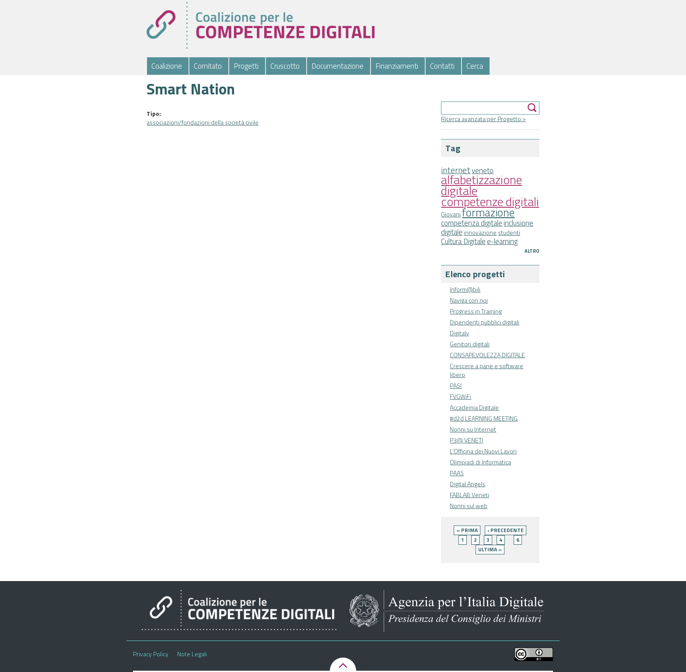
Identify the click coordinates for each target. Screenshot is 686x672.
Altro (532, 250)
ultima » (490, 549)
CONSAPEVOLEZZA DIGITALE (487, 354)
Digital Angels (467, 483)
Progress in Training (476, 311)
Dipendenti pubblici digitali (484, 322)
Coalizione (166, 66)
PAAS (457, 472)
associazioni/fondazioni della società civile (203, 122)
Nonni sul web (468, 505)
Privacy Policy (150, 654)
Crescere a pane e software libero (486, 370)
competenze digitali (490, 201)
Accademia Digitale (474, 407)
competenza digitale (471, 223)
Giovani (451, 214)
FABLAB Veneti (469, 494)
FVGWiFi (460, 396)
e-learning (502, 241)
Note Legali (192, 654)
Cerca (474, 66)
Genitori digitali (470, 343)
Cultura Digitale (463, 241)
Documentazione (338, 66)
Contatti (442, 66)
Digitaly (459, 333)
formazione (488, 212)
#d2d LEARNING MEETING (484, 418)
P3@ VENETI (466, 440)
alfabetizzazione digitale (481, 185)
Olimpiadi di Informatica (480, 462)
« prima (467, 530)
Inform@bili (465, 289)
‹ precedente (505, 530)
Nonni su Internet (473, 429)
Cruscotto (285, 66)
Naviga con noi (469, 300)
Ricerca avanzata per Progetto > (483, 118)
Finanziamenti (396, 66)
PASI (456, 385)
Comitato (208, 66)
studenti (509, 232)
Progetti (246, 66)
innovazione (480, 232)
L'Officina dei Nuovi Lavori (483, 451)
